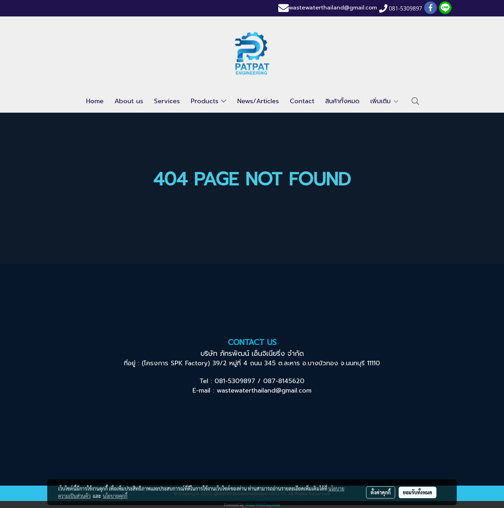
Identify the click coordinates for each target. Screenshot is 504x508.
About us (128, 101)
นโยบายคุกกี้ (115, 496)
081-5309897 (235, 381)
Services (167, 101)
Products (208, 101)
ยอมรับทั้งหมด (417, 492)
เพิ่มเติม (384, 101)
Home (95, 101)
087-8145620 (283, 381)
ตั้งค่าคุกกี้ (381, 492)
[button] (415, 101)
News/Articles (258, 101)
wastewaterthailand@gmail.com (333, 8)
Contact (302, 101)
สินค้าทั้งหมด (342, 101)
